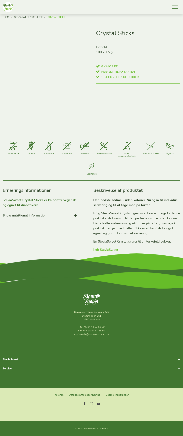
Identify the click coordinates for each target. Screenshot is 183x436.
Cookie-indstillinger (117, 395)
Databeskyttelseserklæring (84, 395)
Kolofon (59, 395)
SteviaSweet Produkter (28, 18)
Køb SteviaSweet (105, 250)
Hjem (6, 18)
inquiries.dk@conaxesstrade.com (92, 334)
